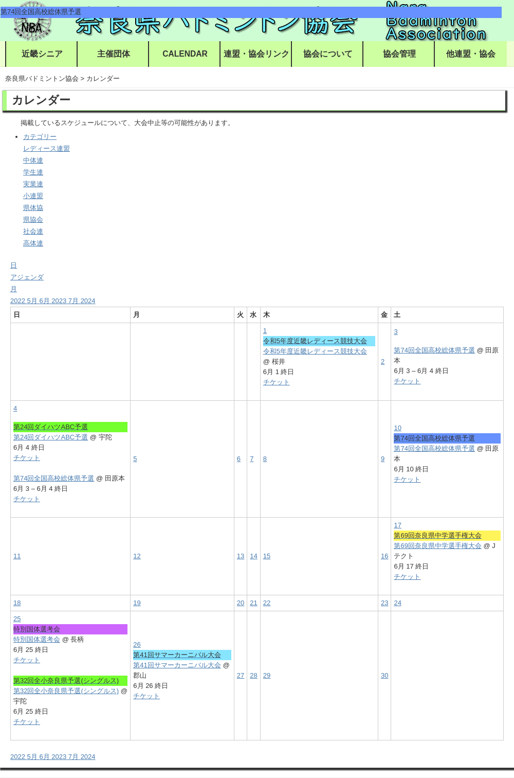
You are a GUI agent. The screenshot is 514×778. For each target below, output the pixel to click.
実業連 (33, 184)
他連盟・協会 (470, 53)
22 (266, 603)
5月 (33, 301)
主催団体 (113, 53)
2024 (88, 301)
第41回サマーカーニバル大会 (177, 665)
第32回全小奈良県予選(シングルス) (66, 691)
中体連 (33, 160)
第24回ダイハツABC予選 (50, 437)
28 (253, 675)
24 (397, 603)
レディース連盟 (46, 148)
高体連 (33, 243)
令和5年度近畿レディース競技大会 (315, 351)
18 (17, 603)
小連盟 (33, 196)
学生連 (33, 172)
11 (17, 556)
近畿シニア (42, 53)
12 (136, 556)
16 (384, 556)
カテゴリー (40, 136)
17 (397, 525)
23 (384, 603)
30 (384, 675)
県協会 (33, 219)
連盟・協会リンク (256, 53)
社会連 (33, 231)
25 (17, 619)
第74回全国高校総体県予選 (434, 350)
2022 (18, 301)
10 (397, 428)
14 (253, 556)
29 (266, 675)
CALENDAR (185, 53)
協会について (328, 53)
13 (240, 556)
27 (240, 675)
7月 (74, 301)
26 (136, 644)
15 (266, 556)
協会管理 (399, 53)
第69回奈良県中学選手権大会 (437, 546)
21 (253, 603)
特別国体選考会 (36, 639)
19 (136, 603)
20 (240, 603)
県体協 (33, 207)
